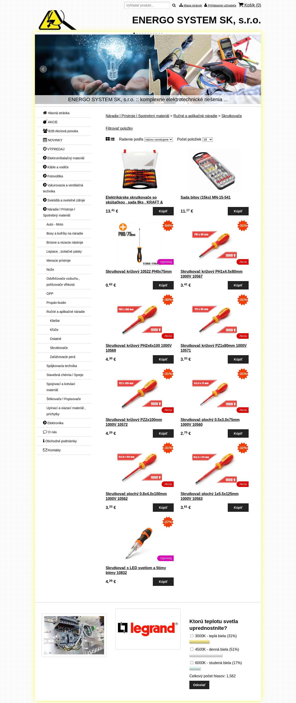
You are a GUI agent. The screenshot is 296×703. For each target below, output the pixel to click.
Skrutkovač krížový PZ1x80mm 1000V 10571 (214, 348)
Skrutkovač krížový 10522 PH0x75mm (139, 271)
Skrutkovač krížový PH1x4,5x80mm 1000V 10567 (212, 274)
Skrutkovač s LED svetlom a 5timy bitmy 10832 (136, 570)
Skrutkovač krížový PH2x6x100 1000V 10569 (139, 348)
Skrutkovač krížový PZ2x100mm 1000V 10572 (134, 422)
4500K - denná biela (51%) (214, 649)
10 (159, 33)
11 (162, 33)
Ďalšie (252, 69)
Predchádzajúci (43, 69)
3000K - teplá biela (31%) (213, 636)
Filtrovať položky (119, 128)
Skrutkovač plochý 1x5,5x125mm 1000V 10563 (210, 496)
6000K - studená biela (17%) (216, 663)
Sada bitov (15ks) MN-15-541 (206, 197)
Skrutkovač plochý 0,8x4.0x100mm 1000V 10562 (136, 496)
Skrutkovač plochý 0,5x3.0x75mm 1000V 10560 (210, 422)
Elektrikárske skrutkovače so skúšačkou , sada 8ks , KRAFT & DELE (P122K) (134, 202)
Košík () (249, 5)
